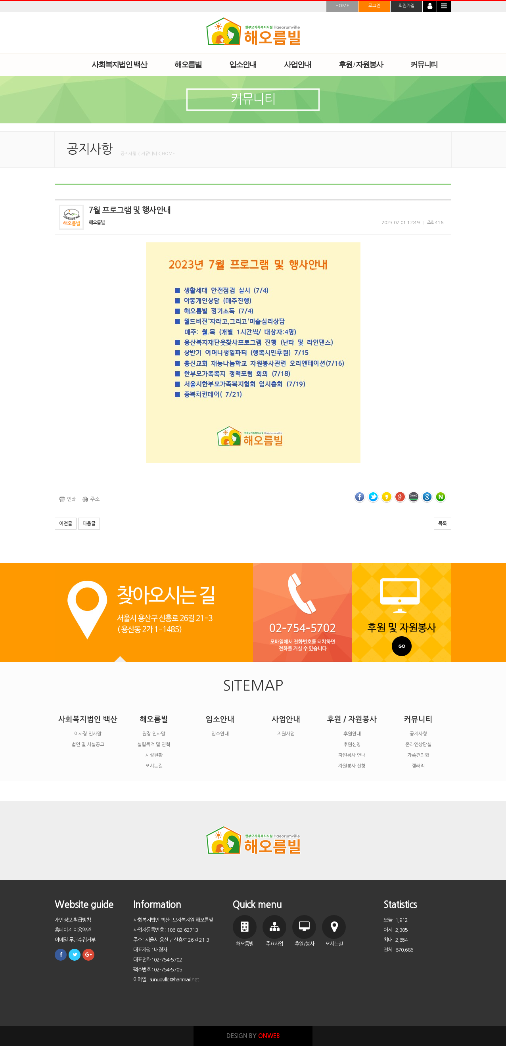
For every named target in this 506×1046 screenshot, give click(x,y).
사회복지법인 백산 (87, 719)
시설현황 (154, 755)
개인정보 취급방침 (73, 920)
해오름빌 (154, 719)
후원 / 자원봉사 (352, 719)
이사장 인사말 (88, 733)
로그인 (374, 6)
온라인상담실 (418, 744)
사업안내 (286, 719)
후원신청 (352, 744)
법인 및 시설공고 (87, 744)
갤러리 (418, 766)
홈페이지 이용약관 (73, 930)
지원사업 (286, 733)
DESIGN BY (253, 1036)
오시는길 (154, 766)
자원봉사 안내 (352, 755)
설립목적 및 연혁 (153, 744)
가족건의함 (418, 755)
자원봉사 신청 (352, 766)
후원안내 (352, 733)
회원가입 (406, 6)
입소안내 (220, 719)
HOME (342, 6)
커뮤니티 (418, 719)
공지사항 (418, 733)
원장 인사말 (153, 733)
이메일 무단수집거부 (75, 939)
